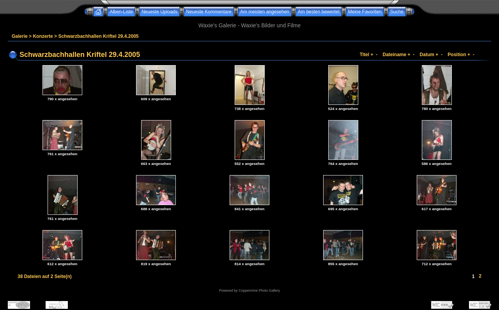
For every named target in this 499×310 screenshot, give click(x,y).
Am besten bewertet (319, 11)
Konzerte (43, 36)
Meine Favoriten (365, 11)
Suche (396, 11)
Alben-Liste (121, 11)
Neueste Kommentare (209, 11)
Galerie (20, 36)
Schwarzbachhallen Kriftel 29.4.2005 (98, 36)
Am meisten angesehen (264, 11)
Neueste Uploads (159, 11)
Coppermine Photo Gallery (259, 290)
